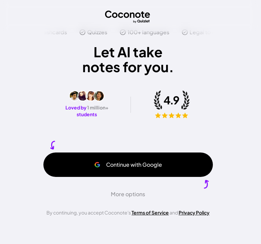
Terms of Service (150, 212)
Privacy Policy (194, 212)
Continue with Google (128, 164)
